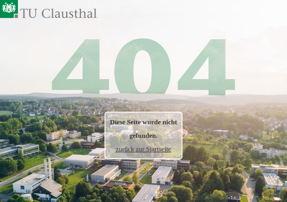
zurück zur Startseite (143, 149)
